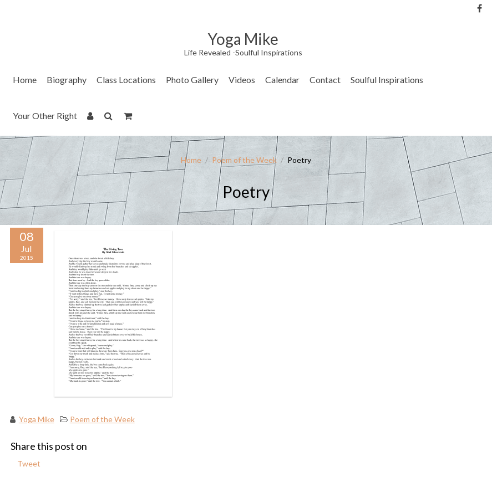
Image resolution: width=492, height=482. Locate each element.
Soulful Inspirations (387, 79)
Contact (325, 79)
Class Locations (126, 79)
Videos (242, 79)
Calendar (282, 79)
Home (25, 79)
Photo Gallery (192, 79)
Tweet (28, 463)
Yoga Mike (36, 419)
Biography (67, 79)
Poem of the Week (244, 160)
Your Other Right (45, 115)
